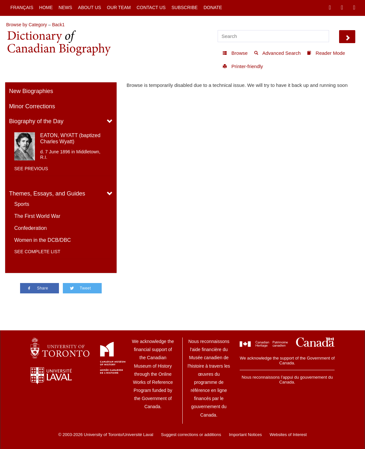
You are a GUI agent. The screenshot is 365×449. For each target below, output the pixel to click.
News (65, 7)
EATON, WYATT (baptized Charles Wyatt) (70, 138)
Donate (212, 7)
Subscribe (184, 7)
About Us (89, 7)
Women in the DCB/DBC (42, 240)
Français (21, 7)
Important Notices (245, 434)
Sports (21, 204)
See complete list (37, 251)
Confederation (30, 228)
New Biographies (31, 91)
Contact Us (151, 7)
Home (46, 7)
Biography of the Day (36, 121)
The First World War (37, 216)
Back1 (58, 24)
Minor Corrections (32, 106)
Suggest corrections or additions (191, 434)
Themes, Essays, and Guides (47, 193)
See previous (31, 168)
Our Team (119, 7)
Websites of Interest (288, 434)
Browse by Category (26, 24)
